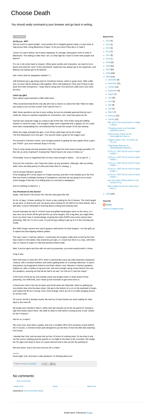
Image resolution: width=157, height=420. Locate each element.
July (110, 98)
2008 (108, 66)
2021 (108, 41)
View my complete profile (113, 209)
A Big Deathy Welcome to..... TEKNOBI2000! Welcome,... (120, 146)
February (112, 116)
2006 (108, 73)
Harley (109, 205)
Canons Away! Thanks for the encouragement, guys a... (120, 135)
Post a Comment (23, 381)
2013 (108, 48)
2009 (108, 62)
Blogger (89, 413)
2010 (108, 59)
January (111, 119)
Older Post (91, 386)
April (110, 109)
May (110, 105)
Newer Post (18, 386)
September (113, 91)
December (112, 80)
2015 (108, 44)
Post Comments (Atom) (33, 391)
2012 (108, 51)
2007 (108, 69)
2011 (108, 55)
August (111, 94)
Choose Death (30, 13)
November (112, 83)
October (111, 87)
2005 (108, 77)
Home (55, 386)
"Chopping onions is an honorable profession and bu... (121, 129)
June (110, 101)
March (111, 112)
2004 (108, 194)
